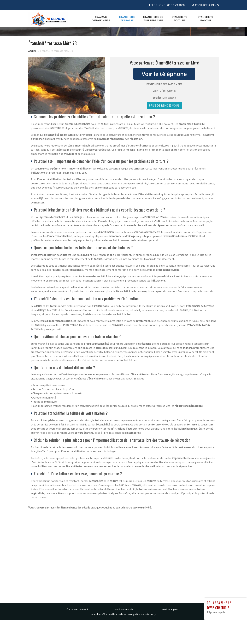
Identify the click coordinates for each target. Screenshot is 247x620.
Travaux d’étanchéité (101, 18)
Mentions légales (170, 609)
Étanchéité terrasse (127, 18)
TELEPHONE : (167, 5)
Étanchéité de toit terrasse (153, 18)
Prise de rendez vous (164, 105)
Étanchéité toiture (179, 18)
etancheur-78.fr (81, 609)
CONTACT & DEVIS (207, 5)
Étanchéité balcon (206, 18)
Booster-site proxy (146, 614)
